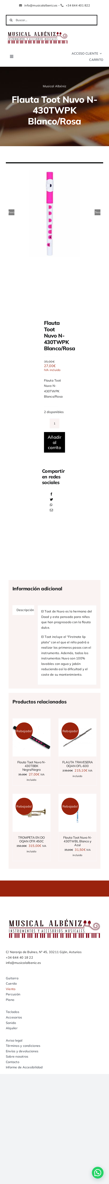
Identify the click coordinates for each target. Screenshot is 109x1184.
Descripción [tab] (25, 610)
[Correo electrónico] (51, 510)
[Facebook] (51, 494)
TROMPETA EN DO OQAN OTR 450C (31, 839)
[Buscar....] (51, 20)
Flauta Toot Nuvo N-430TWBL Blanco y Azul (77, 841)
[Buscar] (11, 20)
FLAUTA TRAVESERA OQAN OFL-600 (77, 764)
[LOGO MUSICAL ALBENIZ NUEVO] (37, 31)
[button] (98, 1173)
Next (97, 212)
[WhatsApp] (51, 505)
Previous (11, 212)
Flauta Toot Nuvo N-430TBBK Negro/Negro (31, 766)
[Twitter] (51, 499)
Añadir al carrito (54, 442)
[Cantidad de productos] (54, 423)
